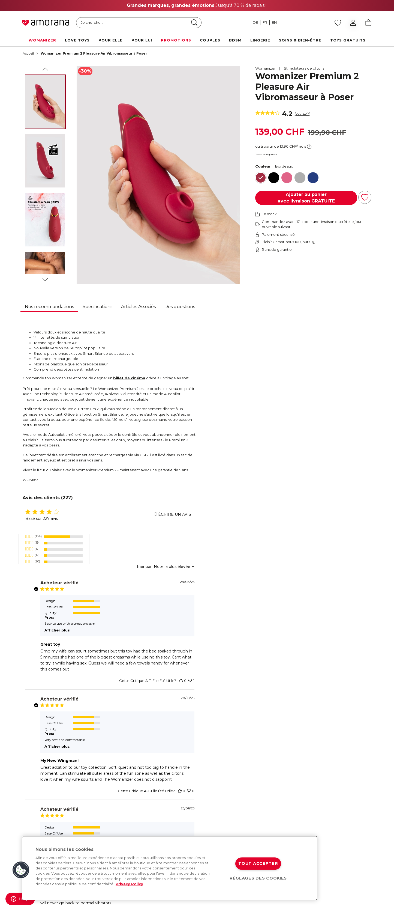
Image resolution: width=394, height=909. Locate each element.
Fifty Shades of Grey (222, 803)
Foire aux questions (336, 803)
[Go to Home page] (46, 23)
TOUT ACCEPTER (258, 863)
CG (166, 902)
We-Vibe (213, 785)
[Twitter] (72, 787)
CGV (323, 822)
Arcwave (213, 794)
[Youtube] (94, 787)
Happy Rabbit (217, 831)
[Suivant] (45, 278)
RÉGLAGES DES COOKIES (258, 878)
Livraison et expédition (339, 794)
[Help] (20, 899)
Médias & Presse (162, 813)
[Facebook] (29, 787)
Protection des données (340, 813)
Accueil (28, 53)
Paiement (327, 785)
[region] (169, 868)
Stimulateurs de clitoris (304, 68)
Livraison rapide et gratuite (285, 776)
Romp (210, 813)
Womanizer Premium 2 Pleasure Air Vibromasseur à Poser (94, 53)
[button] (21, 870)
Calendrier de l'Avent (166, 831)
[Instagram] (50, 787)
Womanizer (265, 68)
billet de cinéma (129, 378)
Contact (326, 776)
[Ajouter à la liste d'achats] (364, 197)
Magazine (157, 785)
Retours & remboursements (286, 785)
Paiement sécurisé (278, 794)
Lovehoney (215, 822)
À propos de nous (163, 776)
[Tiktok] (116, 787)
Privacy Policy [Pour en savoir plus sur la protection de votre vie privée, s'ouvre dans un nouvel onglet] (129, 884)
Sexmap (155, 803)
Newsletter (158, 794)
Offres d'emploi (162, 822)
